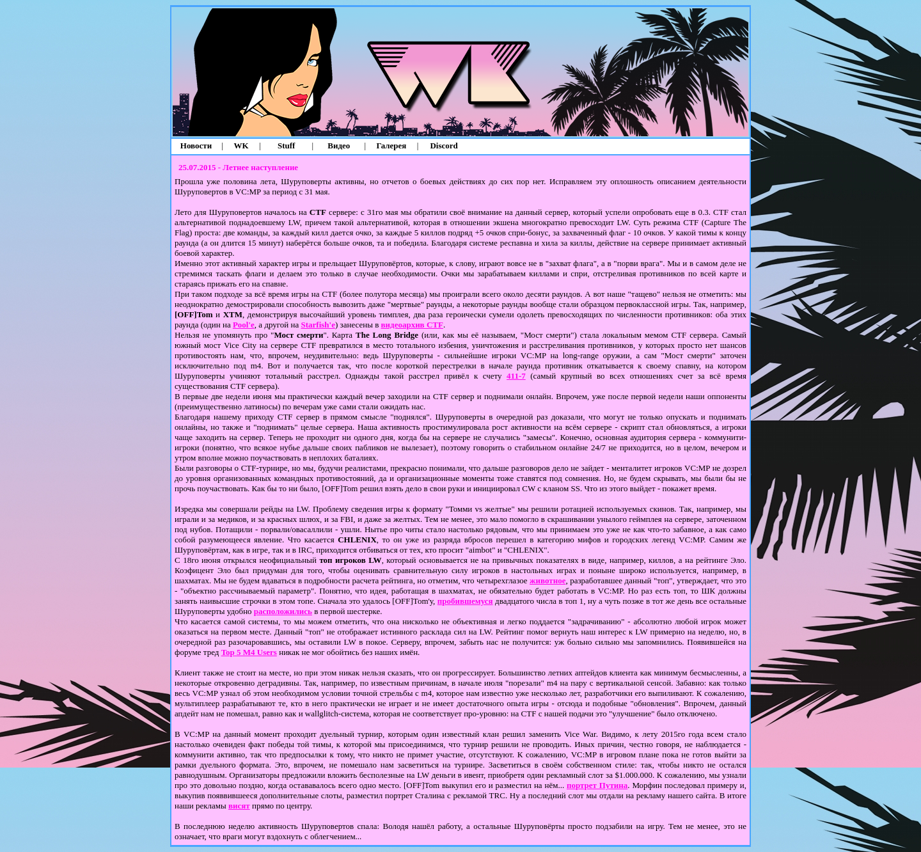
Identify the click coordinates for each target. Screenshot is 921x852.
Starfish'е (318, 324)
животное (547, 580)
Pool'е (244, 324)
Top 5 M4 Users (249, 652)
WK (241, 145)
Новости (196, 145)
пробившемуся (465, 601)
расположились (283, 611)
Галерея (392, 145)
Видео (338, 145)
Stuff (286, 145)
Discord (443, 145)
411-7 (516, 376)
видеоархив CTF (412, 324)
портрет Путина (597, 785)
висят (239, 805)
